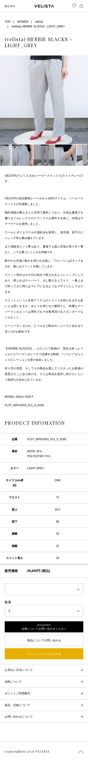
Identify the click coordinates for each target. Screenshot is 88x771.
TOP (7, 21)
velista (39, 21)
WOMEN (22, 21)
